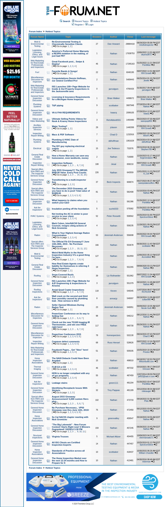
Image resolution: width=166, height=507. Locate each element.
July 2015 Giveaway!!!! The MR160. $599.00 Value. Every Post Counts (70, 171)
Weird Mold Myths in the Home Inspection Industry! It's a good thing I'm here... (71, 255)
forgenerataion (146, 158)
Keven (114, 291)
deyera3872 (146, 55)
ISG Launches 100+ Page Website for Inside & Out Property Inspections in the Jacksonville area (71, 88)
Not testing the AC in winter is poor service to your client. (70, 215)
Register (77, 24)
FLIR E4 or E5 (59, 367)
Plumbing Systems (37, 105)
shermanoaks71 (146, 438)
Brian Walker (113, 98)
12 (85, 248)
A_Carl (146, 174)
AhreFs (146, 136)
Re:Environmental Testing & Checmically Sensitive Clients (67, 43)
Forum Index (35, 31)
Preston (146, 352)
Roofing (37, 276)
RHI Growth (146, 73)
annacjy (113, 298)
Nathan (113, 53)
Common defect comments (66, 341)
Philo (146, 401)
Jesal (113, 164)
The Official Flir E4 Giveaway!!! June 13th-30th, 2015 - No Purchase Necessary (70, 243)
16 (85, 175)
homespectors (113, 335)
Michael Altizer (114, 436)
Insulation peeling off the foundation (70, 209)
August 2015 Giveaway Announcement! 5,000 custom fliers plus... (70, 399)
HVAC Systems (37, 216)
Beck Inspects (113, 182)
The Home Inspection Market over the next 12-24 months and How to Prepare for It (69, 460)
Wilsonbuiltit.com (146, 361)
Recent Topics (82, 21)
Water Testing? (59, 126)
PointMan (146, 65)
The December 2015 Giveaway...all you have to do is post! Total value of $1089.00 (71, 190)
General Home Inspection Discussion (37, 98)
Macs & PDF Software (63, 134)
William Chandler (146, 453)
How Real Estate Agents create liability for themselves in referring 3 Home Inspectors (70, 266)
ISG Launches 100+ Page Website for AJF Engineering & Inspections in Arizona (71, 283)
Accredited (146, 257)
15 (81, 175)
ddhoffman (114, 141)
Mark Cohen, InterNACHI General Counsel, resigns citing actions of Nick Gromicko (69, 225)
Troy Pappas (114, 390)
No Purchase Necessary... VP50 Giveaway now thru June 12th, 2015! (70, 408)
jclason (113, 127)
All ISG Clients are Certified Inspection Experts (66, 443)
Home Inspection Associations (37, 360)
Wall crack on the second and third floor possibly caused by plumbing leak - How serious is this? (70, 298)
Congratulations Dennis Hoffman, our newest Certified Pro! (69, 79)
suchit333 (113, 209)
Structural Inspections (37, 436)
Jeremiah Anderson (113, 235)
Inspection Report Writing (37, 134)
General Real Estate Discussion (37, 157)
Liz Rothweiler (113, 275)
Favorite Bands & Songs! (65, 71)
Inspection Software (62, 163)
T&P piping (57, 105)
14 (78, 175)
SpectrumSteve (146, 217)
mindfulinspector (146, 45)
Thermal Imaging (37, 368)
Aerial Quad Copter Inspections (68, 290)
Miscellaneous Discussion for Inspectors (37, 79)
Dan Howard (114, 44)
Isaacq (113, 112)
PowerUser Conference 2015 (66, 334)
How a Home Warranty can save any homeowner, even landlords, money (70, 156)
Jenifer (146, 80)
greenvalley (113, 418)
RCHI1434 (146, 292)
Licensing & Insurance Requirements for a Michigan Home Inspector (71, 98)
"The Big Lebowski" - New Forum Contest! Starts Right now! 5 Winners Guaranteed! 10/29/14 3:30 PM (71, 426)
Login (89, 24)
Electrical (37, 148)
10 (78, 248)
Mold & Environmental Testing (37, 44)
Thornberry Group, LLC (86, 504)
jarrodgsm (113, 89)
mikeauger (146, 391)
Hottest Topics (100, 21)
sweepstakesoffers (146, 183)
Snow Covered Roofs (63, 274)
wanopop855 (146, 121)
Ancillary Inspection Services (37, 127)
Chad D (113, 134)
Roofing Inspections (37, 291)
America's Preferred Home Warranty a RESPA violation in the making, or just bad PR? (70, 53)
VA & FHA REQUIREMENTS (66, 112)
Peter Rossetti (113, 216)
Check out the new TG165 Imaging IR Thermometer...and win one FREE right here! (71, 324)
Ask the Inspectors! (37, 209)
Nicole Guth (146, 308)
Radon (37, 235)
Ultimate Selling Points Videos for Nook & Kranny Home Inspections (69, 120)
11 (81, 248)
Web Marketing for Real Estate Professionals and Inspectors (37, 64)
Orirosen (146, 369)
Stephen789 (146, 149)
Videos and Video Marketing (37, 120)
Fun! (37, 72)
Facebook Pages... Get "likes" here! (70, 350)
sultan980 (146, 299)
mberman (146, 462)
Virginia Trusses (60, 436)
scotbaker (113, 105)
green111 (113, 383)
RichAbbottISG (113, 120)
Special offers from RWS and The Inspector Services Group (37, 172)
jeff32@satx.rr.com (146, 376)
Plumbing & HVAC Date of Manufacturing (65, 141)
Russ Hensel (113, 342)
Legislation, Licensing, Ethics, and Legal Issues (37, 53)
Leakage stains (59, 383)
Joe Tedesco (114, 148)
